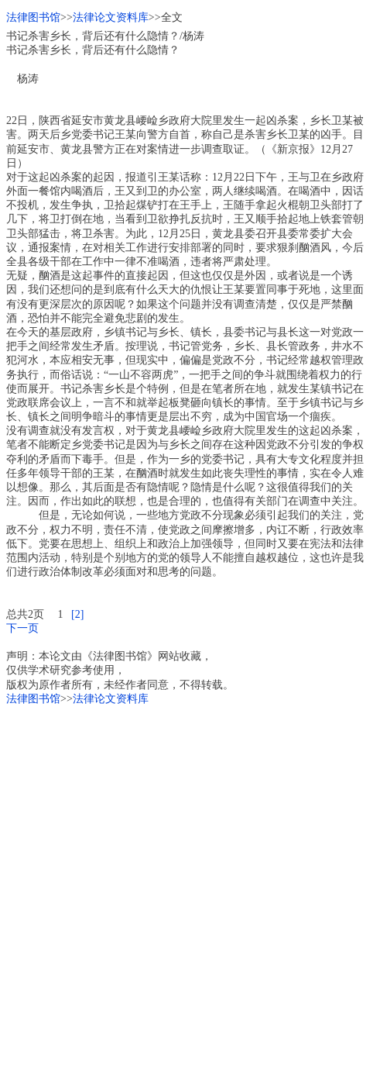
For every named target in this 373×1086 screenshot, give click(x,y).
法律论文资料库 (111, 17)
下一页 (22, 628)
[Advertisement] (186, 893)
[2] (77, 614)
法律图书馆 (33, 17)
